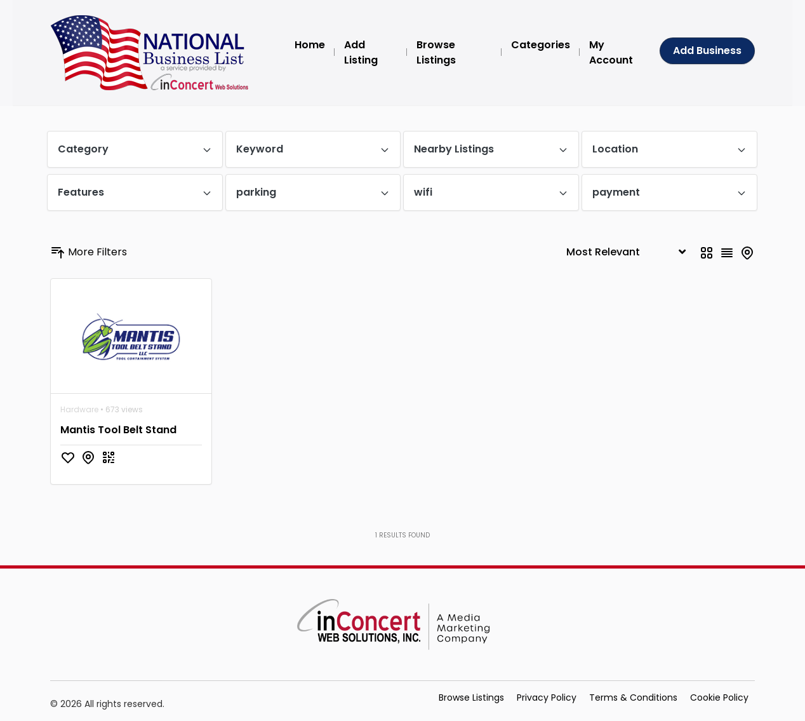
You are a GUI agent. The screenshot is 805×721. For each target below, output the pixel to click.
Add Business (707, 50)
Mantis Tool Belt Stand (118, 429)
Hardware (79, 409)
